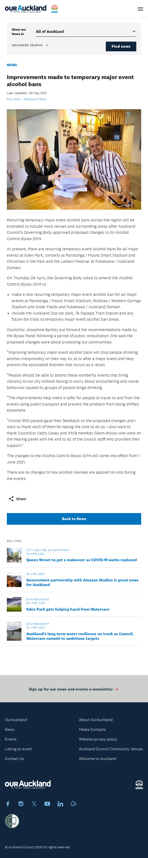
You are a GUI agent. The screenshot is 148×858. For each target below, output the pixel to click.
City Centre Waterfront (47, 550)
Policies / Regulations (27, 99)
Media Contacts (92, 729)
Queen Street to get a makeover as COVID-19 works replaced (81, 560)
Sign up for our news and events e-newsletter (74, 690)
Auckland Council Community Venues (111, 748)
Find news (121, 46)
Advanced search (30, 45)
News (12, 65)
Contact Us (14, 758)
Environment (37, 599)
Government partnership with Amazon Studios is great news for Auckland (82, 582)
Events (10, 739)
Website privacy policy (98, 739)
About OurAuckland (96, 719)
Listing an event (18, 748)
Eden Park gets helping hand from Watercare (67, 609)
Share (17, 499)
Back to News (74, 518)
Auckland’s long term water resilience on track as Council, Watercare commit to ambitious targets (80, 636)
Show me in (19, 31)
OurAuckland (16, 719)
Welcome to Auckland (97, 758)
